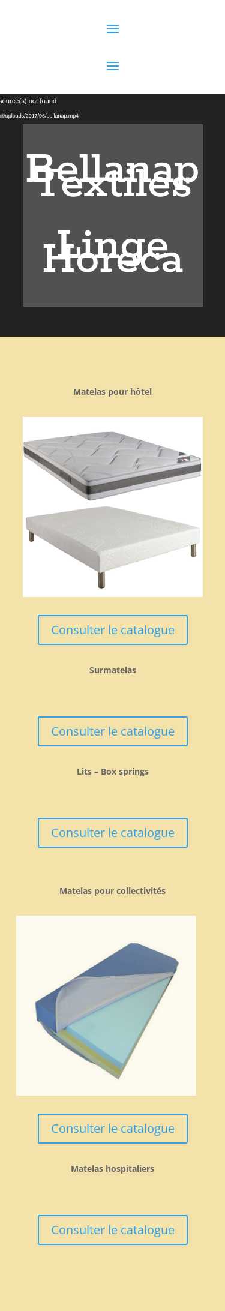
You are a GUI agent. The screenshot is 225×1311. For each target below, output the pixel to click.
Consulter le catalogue (113, 630)
